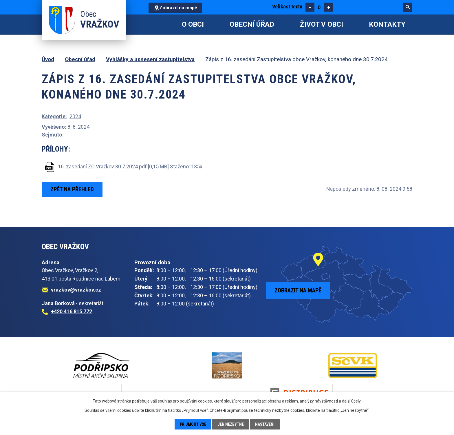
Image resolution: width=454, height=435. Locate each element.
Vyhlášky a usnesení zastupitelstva (150, 59)
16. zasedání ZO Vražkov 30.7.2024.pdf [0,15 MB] (113, 166)
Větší (328, 7)
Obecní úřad (252, 24)
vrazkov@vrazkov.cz (76, 290)
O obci (193, 24)
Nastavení (264, 424)
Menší (309, 7)
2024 (75, 116)
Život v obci (321, 24)
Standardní (319, 7)
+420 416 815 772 (71, 311)
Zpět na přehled (72, 189)
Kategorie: (54, 116)
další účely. (351, 401)
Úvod (156, 24)
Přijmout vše (193, 424)
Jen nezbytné (230, 424)
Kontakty (387, 24)
